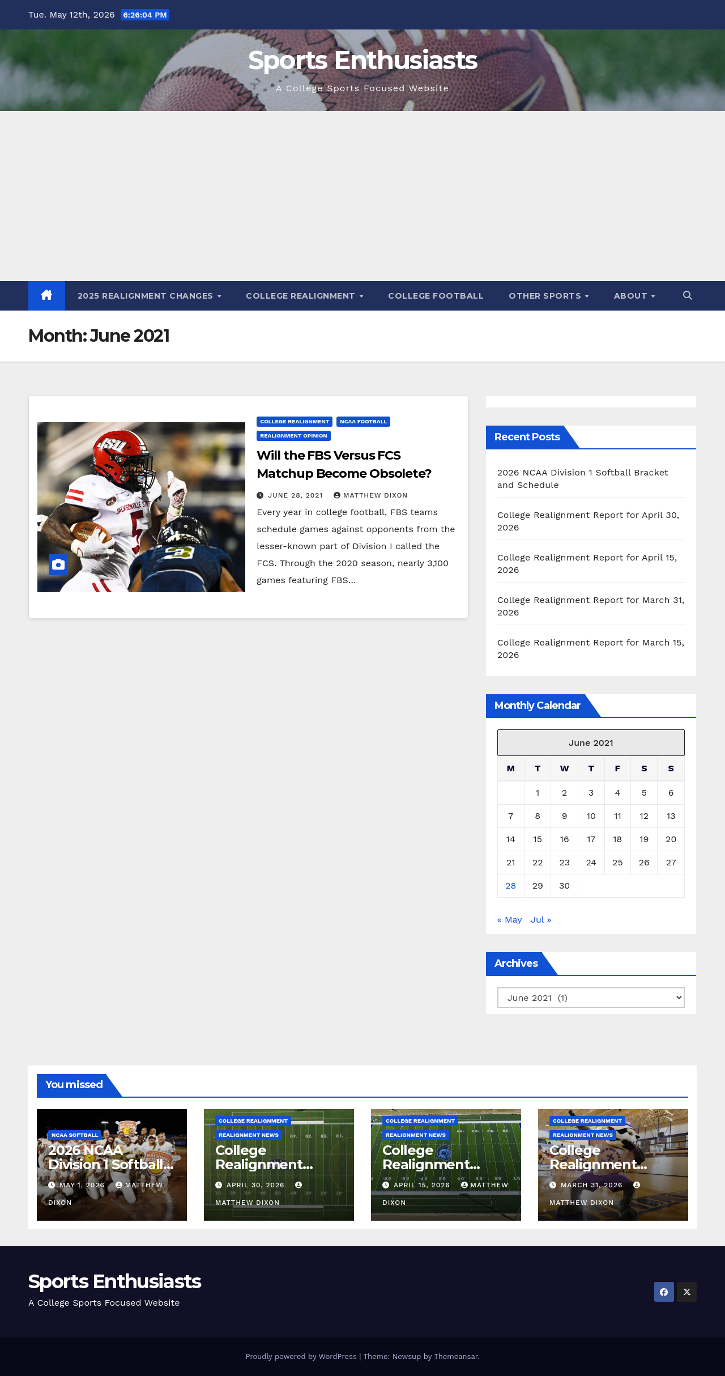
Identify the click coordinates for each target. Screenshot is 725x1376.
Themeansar (455, 1356)
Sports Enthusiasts (362, 59)
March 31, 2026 (593, 1185)
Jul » (541, 919)
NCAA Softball (75, 1135)
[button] (687, 295)
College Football (436, 296)
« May (509, 919)
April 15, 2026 (423, 1185)
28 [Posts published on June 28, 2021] (510, 885)
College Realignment (302, 296)
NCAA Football (363, 421)
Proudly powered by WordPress (302, 1356)
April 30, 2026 (257, 1185)
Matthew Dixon (371, 495)
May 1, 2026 (83, 1185)
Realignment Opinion (293, 435)
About (632, 296)
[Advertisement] (362, 196)
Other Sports (546, 296)
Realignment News (249, 1135)
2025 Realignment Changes (147, 296)
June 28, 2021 (297, 495)
